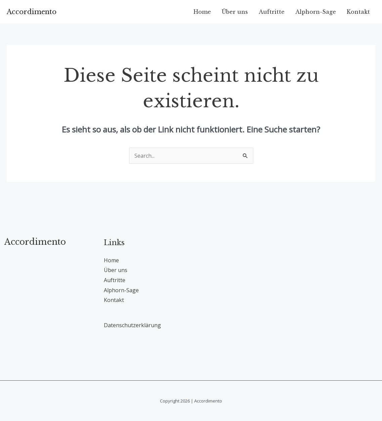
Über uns (235, 11)
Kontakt (358, 11)
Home (202, 11)
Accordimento (31, 12)
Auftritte (272, 11)
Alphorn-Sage (315, 11)
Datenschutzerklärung (132, 325)
